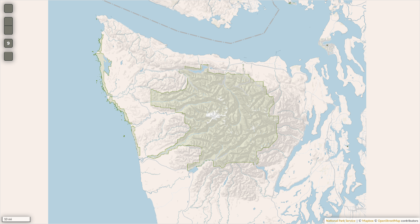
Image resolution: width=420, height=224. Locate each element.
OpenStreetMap (389, 221)
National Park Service (340, 221)
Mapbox (368, 221)
